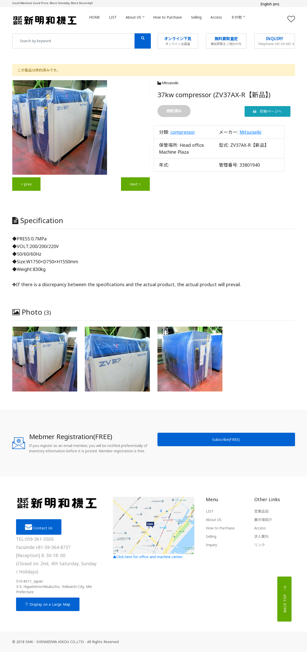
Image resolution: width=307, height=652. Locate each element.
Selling (201, 20)
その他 (245, 20)
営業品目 (261, 511)
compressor (182, 132)
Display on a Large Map (48, 604)
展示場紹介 (263, 519)
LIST (114, 20)
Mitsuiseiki (167, 82)
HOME (95, 20)
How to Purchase (171, 20)
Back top (285, 599)
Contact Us (39, 526)
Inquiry (211, 544)
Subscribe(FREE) (226, 439)
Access (223, 20)
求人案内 (261, 536)
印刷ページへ (267, 111)
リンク (259, 544)
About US (138, 20)
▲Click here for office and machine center (153, 528)
